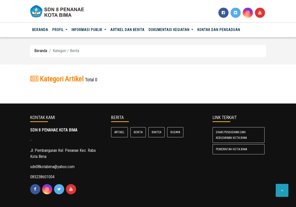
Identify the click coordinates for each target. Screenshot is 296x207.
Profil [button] (58, 30)
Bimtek (156, 132)
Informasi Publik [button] (87, 30)
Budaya (175, 132)
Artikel (119, 132)
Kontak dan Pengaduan (218, 30)
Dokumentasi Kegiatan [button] (169, 30)
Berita (138, 132)
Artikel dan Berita (127, 30)
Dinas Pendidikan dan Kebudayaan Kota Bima (231, 135)
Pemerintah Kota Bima (231, 149)
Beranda (41, 29)
